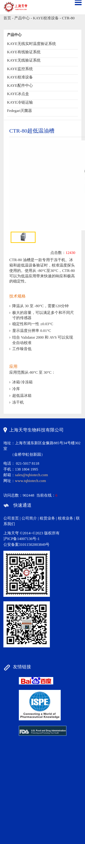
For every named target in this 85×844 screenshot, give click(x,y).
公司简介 (29, 518)
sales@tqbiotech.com (31, 475)
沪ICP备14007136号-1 (21, 539)
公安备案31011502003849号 (26, 544)
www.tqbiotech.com (30, 481)
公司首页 (11, 518)
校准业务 (65, 518)
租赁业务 (47, 518)
